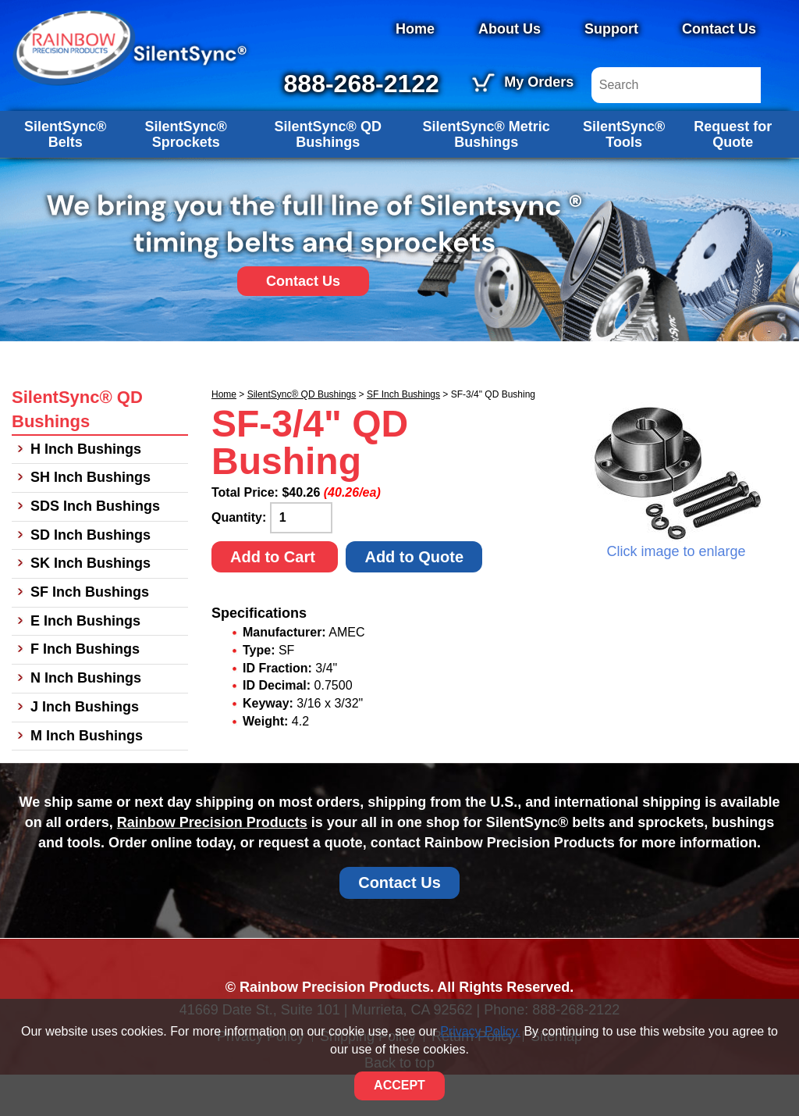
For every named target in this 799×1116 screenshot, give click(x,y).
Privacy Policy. (480, 1031)
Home (415, 29)
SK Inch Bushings (90, 604)
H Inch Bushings (85, 489)
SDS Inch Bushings (95, 547)
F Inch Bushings (85, 690)
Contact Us (719, 29)
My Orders (639, 82)
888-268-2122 (461, 84)
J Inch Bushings (84, 747)
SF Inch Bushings (403, 435)
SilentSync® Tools (624, 175)
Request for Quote (733, 175)
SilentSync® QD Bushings (328, 175)
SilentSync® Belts (65, 175)
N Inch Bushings (85, 719)
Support (611, 29)
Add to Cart (274, 597)
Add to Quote (413, 597)
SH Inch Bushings (90, 518)
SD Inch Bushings (90, 575)
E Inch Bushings (85, 661)
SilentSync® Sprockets (186, 175)
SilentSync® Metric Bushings (486, 175)
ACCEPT (399, 1085)
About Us (509, 29)
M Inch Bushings (86, 776)
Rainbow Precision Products (212, 864)
